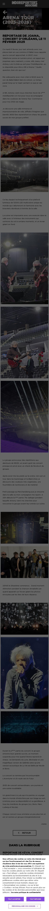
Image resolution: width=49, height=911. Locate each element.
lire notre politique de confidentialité (26, 892)
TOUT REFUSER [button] (35, 899)
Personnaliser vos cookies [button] (23, 906)
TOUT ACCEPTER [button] (14, 899)
